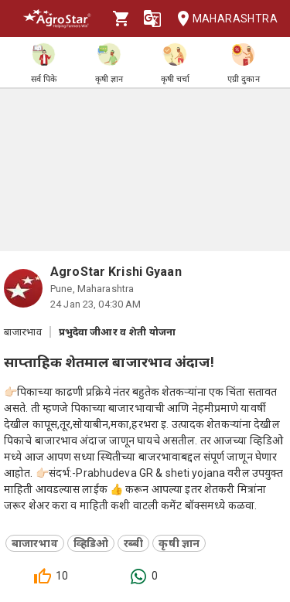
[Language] (152, 18)
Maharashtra (223, 19)
